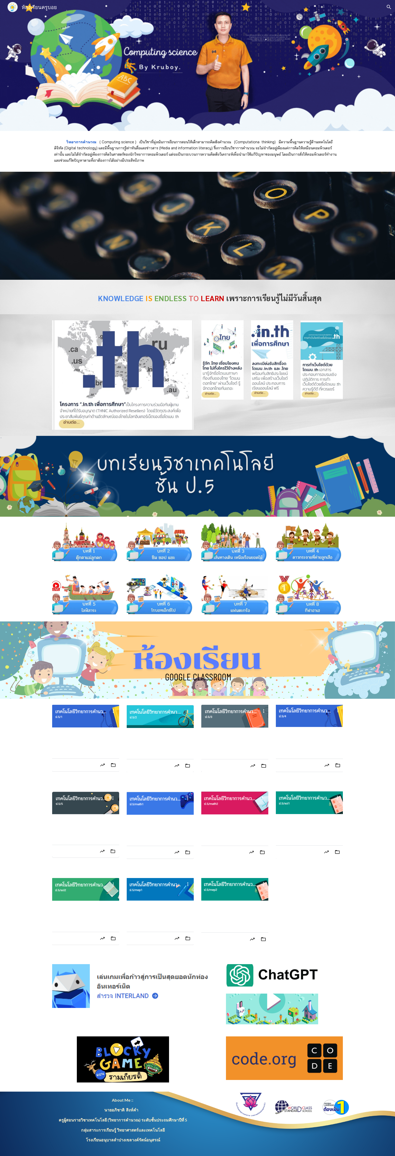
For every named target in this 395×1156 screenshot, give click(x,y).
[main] (197, 151)
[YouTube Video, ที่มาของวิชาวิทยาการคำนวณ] (197, 226)
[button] (389, 7)
